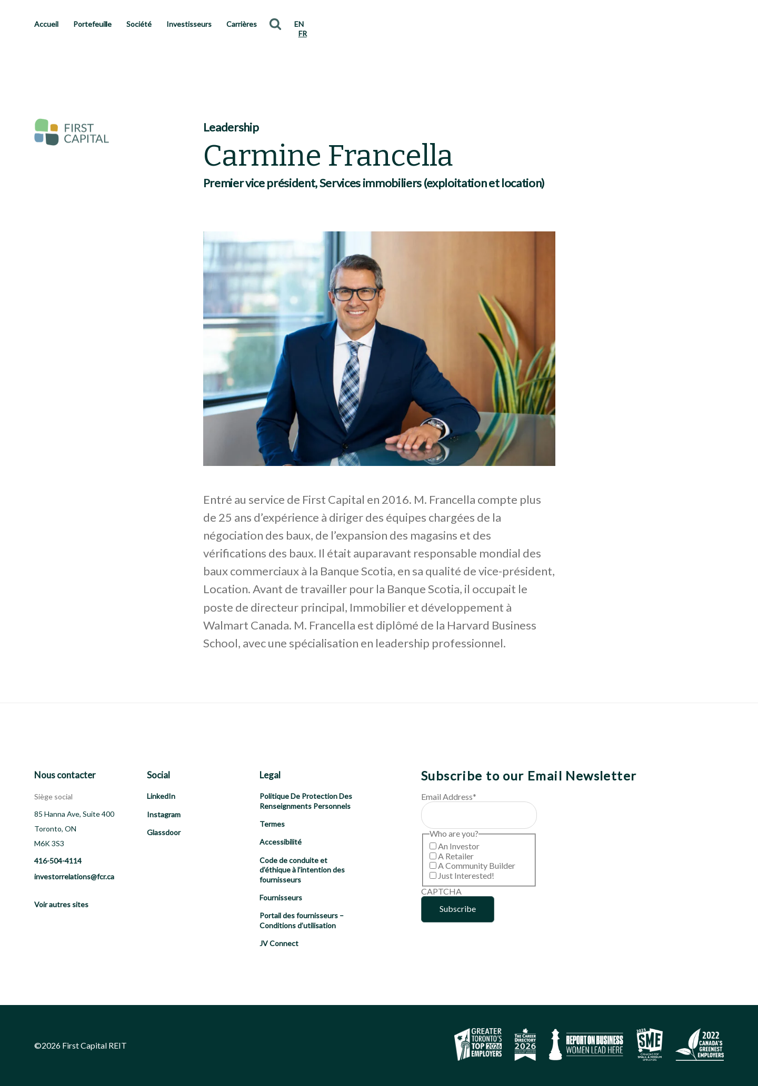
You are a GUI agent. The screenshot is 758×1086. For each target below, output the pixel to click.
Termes (272, 823)
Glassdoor (164, 832)
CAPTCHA (441, 891)
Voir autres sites (61, 904)
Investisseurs (189, 23)
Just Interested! (466, 875)
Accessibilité (281, 841)
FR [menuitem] (302, 33)
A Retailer (456, 856)
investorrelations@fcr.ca (74, 876)
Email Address (448, 796)
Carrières (241, 23)
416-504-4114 (58, 860)
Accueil (46, 23)
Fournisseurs (281, 897)
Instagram (164, 814)
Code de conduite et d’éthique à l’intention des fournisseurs (302, 870)
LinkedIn (161, 795)
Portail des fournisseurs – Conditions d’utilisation (302, 920)
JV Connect (279, 943)
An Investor (459, 846)
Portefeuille (92, 23)
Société (139, 23)
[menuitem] (299, 24)
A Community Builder (476, 865)
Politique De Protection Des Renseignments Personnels (306, 800)
